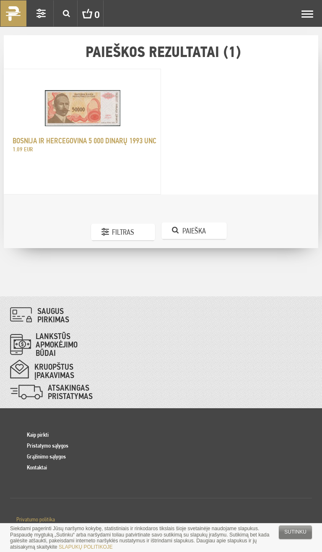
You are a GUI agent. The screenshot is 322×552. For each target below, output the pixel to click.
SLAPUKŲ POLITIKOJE (86, 547)
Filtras (123, 232)
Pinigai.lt (13, 13)
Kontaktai (37, 467)
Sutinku (295, 532)
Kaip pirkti (38, 434)
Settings (41, 13)
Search (66, 13)
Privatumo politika (35, 519)
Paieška (194, 230)
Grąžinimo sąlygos (46, 456)
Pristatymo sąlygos (47, 445)
